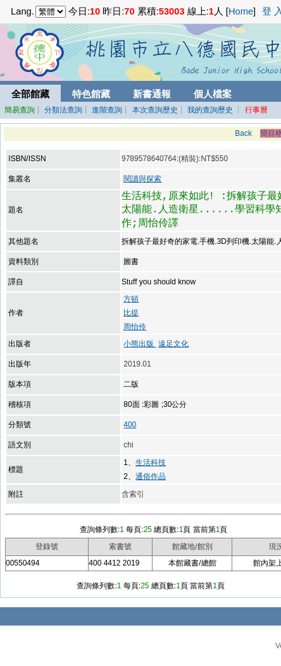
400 (129, 424)
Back (243, 133)
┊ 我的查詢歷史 (205, 110)
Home (240, 11)
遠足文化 (173, 343)
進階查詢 (107, 110)
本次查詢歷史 (155, 110)
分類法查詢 (63, 110)
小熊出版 (139, 343)
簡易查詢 (19, 110)
